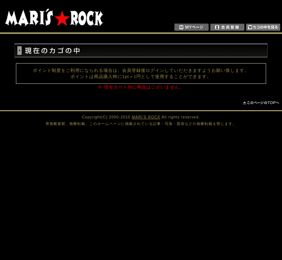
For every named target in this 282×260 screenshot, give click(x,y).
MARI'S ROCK (146, 117)
